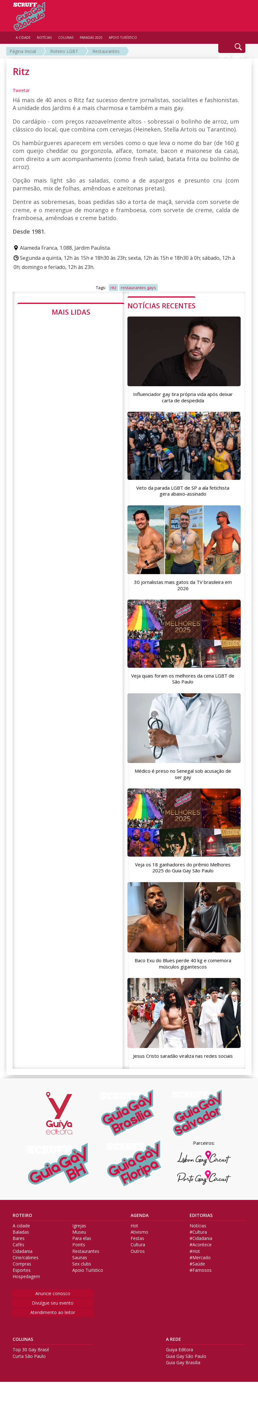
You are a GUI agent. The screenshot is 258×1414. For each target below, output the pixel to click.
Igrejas (79, 1245)
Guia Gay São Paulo (186, 1376)
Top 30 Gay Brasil (31, 1369)
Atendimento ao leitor (52, 1332)
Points (78, 1264)
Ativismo (139, 1251)
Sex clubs (81, 1283)
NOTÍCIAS (44, 37)
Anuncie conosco (52, 1313)
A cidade (21, 1245)
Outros (138, 1271)
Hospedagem (26, 1296)
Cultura (138, 1264)
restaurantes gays (138, 287)
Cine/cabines (25, 1277)
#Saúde (197, 1283)
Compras (22, 1283)
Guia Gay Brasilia (183, 1382)
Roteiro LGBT (64, 51)
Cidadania (22, 1271)
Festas (137, 1258)
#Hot (195, 1271)
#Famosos (201, 1290)
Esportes (22, 1290)
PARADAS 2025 (91, 37)
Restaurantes (106, 51)
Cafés (18, 1264)
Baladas (21, 1251)
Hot (134, 1245)
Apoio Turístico (87, 1290)
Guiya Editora (179, 1369)
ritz (113, 287)
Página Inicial (22, 51)
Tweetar (21, 90)
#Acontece (201, 1264)
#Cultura (198, 1251)
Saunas (79, 1277)
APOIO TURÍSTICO (123, 37)
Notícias (198, 1245)
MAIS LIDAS (71, 312)
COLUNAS (23, 1359)
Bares (19, 1258)
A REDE (173, 1359)
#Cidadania (201, 1258)
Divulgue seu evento (52, 1322)
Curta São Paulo (29, 1376)
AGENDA (140, 1235)
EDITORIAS (201, 1235)
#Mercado (200, 1277)
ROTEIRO (22, 1235)
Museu (79, 1251)
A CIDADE (23, 37)
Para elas (81, 1258)
